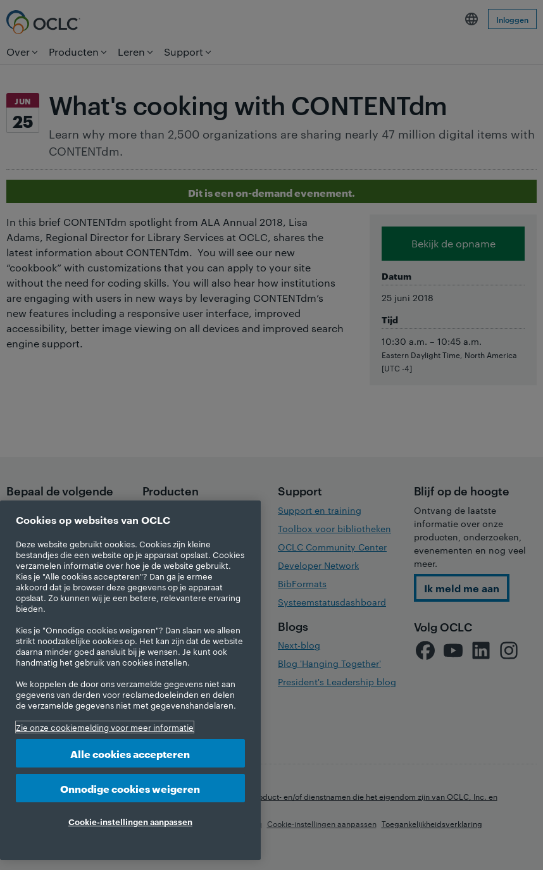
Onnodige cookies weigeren (130, 788)
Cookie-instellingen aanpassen (130, 821)
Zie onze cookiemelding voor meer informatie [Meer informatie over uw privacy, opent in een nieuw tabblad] (105, 727)
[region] (130, 680)
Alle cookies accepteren (130, 753)
